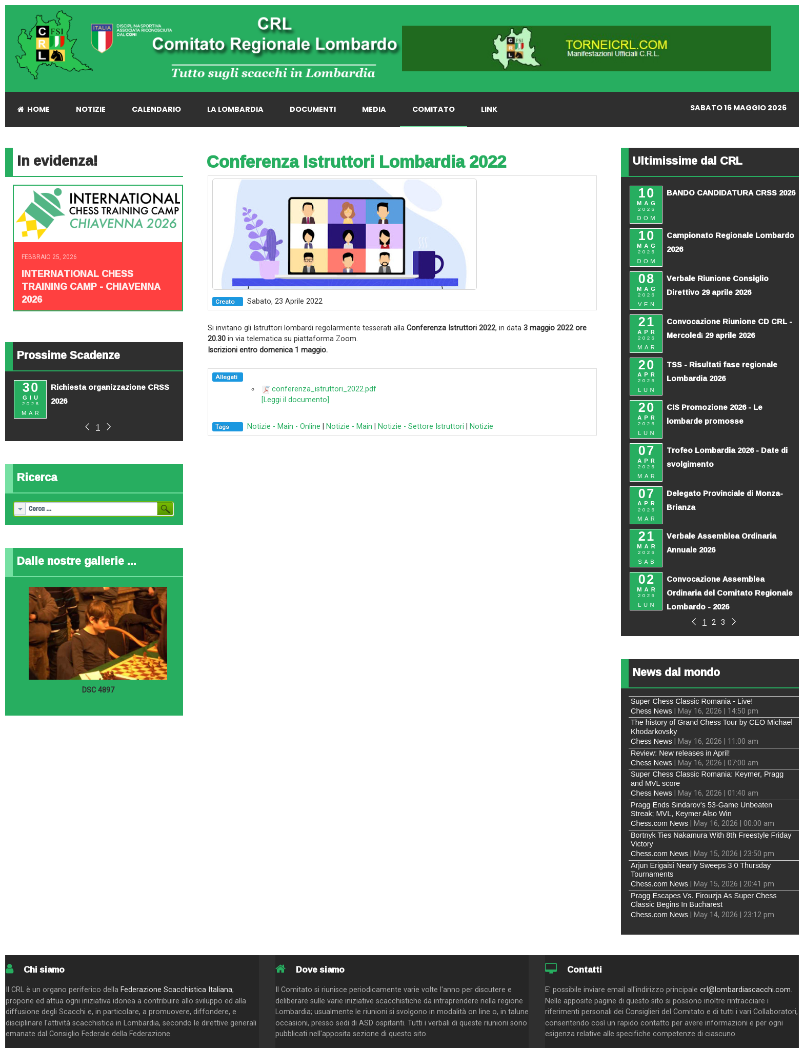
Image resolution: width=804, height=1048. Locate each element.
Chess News (651, 711)
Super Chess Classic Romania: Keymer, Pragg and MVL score (707, 778)
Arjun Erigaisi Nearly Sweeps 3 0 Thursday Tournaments (701, 869)
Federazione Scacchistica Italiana (176, 989)
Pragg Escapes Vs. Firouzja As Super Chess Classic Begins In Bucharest (704, 900)
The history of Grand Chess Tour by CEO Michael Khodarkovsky (712, 726)
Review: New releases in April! (680, 753)
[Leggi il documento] (295, 400)
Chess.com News (659, 823)
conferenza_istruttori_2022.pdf (324, 389)
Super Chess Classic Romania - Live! (692, 701)
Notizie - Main (349, 426)
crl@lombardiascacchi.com (745, 989)
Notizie (481, 426)
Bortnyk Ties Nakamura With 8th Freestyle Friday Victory (711, 839)
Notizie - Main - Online (283, 426)
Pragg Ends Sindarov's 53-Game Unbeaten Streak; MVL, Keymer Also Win (701, 809)
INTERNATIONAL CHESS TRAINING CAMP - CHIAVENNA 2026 (91, 286)
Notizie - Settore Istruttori (421, 426)
